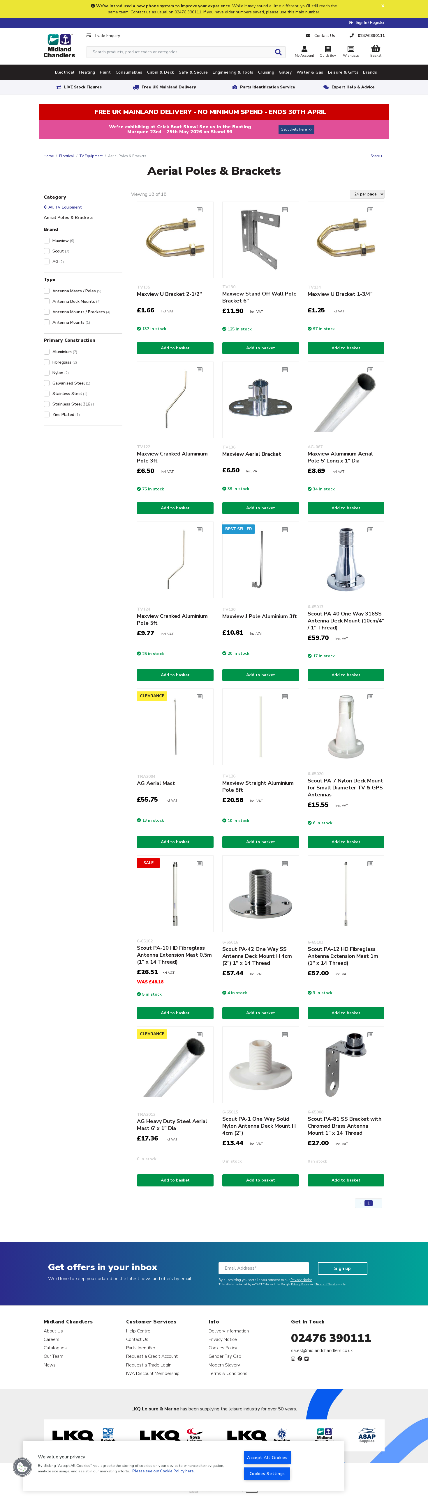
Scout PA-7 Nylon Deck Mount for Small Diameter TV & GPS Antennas (345, 787)
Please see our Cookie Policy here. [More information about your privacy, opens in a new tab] (163, 1471)
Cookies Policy (223, 1348)
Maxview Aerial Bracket (251, 454)
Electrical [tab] (65, 72)
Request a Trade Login (148, 1365)
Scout (60, 251)
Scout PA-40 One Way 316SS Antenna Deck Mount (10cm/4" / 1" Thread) (346, 620)
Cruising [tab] (266, 72)
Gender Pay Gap (225, 1356)
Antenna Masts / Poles (76, 291)
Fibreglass (64, 362)
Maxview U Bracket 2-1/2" (169, 294)
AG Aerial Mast (156, 783)
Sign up (342, 1268)
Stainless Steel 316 (74, 404)
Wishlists (351, 52)
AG (58, 261)
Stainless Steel (69, 393)
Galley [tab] (285, 72)
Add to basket (175, 348)
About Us (53, 1331)
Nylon (60, 373)
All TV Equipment (63, 207)
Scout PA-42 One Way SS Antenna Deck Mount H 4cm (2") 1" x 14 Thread (257, 956)
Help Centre (138, 1331)
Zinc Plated (66, 414)
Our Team (53, 1356)
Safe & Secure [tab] (193, 72)
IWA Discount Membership (152, 1373)
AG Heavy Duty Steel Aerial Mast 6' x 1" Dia (172, 1125)
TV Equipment (91, 156)
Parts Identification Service (267, 87)
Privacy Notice (301, 1279)
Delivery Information (229, 1331)
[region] (183, 1466)
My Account (304, 52)
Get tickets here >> (296, 129)
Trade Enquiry (103, 35)
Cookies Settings (267, 1473)
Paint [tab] (105, 72)
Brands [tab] (370, 72)
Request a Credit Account (152, 1356)
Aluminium (64, 352)
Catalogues (55, 1348)
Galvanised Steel (71, 383)
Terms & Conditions (228, 1373)
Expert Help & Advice (353, 87)
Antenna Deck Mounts (76, 301)
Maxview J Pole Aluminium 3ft (259, 616)
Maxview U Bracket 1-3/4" (340, 294)
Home (49, 156)
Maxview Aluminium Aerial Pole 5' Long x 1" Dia (340, 457)
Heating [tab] (87, 72)
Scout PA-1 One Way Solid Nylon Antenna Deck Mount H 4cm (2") (259, 1125)
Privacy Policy (300, 1284)
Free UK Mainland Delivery (169, 87)
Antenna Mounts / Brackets (81, 312)
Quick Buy (328, 52)
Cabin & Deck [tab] (160, 72)
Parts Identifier (140, 1348)
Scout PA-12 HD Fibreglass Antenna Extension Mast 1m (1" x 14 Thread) (343, 956)
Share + (377, 156)
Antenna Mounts (71, 322)
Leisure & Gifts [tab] (343, 72)
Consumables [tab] (129, 72)
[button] (22, 1467)
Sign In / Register (370, 22)
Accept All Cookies (267, 1457)
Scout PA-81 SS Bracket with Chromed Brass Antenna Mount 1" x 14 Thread (344, 1125)
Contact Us (137, 1339)
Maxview (63, 240)
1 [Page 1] (368, 1203)
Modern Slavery (224, 1365)
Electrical (66, 156)
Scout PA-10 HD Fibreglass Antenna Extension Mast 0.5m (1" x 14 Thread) (174, 954)
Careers (51, 1339)
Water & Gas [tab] (310, 72)
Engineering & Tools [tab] (233, 72)
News (50, 1365)
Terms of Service (326, 1284)
